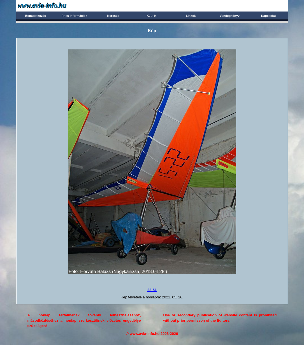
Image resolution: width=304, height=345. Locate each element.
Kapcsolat (268, 15)
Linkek (191, 15)
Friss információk (74, 15)
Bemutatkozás (35, 15)
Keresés (113, 15)
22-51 (152, 290)
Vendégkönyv (230, 15)
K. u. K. (152, 15)
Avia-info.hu (52, 5)
